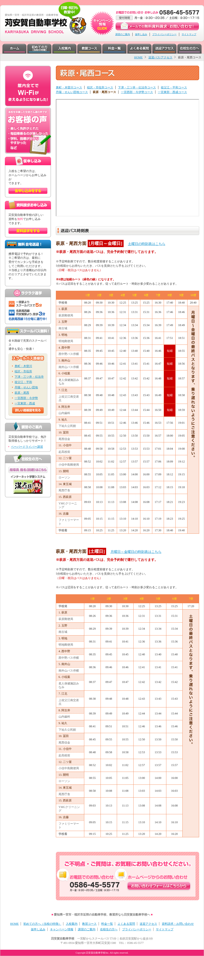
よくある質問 (126, 923)
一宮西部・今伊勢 (26, 398)
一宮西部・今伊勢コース (137, 92)
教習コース (89, 923)
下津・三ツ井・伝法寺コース (137, 87)
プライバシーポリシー (164, 34)
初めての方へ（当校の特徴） (42, 923)
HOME (138, 57)
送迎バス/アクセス (160, 57)
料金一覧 (107, 923)
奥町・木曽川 (23, 366)
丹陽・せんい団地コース (72, 92)
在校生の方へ (109, 929)
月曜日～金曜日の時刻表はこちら (136, 552)
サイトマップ (189, 34)
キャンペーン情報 (61, 929)
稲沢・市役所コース (100, 87)
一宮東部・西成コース (172, 92)
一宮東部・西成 (25, 403)
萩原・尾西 (22, 392)
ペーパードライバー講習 (27, 446)
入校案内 (71, 923)
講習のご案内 (122, 34)
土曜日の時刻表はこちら (146, 244)
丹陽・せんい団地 (26, 387)
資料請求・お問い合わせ (178, 923)
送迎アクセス (148, 923)
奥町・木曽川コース (69, 87)
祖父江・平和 (23, 382)
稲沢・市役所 (23, 371)
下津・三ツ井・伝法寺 (29, 376)
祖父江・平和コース (174, 87)
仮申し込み (141, 34)
